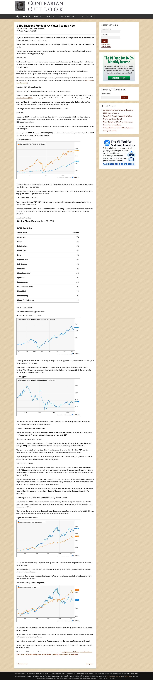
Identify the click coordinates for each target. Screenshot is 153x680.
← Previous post (21, 664)
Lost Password (106, 47)
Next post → (90, 664)
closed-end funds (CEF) (24, 98)
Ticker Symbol (106, 94)
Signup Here (105, 44)
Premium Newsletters (66, 16)
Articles (26, 16)
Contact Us (49, 16)
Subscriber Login (85, 16)
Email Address (106, 29)
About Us (37, 16)
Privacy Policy (128, 676)
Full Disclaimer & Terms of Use (114, 676)
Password (104, 34)
